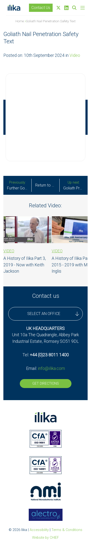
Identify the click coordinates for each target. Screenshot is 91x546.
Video (75, 55)
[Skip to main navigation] (82, 7)
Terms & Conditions (66, 530)
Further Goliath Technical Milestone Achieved (19, 185)
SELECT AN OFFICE (53, 313)
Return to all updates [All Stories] (47, 185)
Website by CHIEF (45, 538)
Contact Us (40, 7)
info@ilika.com (51, 368)
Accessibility (39, 530)
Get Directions (45, 383)
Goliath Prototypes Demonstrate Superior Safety (75, 185)
